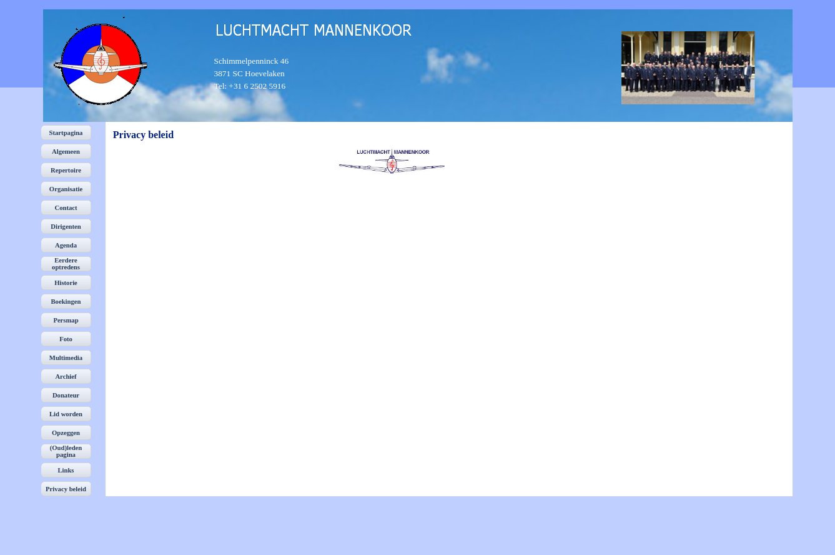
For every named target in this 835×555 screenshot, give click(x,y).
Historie (65, 282)
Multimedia (65, 357)
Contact (65, 207)
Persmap (65, 320)
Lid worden (65, 414)
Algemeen (66, 151)
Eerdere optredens (66, 264)
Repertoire (66, 170)
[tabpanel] (261, 73)
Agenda (66, 245)
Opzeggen (66, 432)
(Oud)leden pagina (66, 451)
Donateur (65, 395)
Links (65, 470)
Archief (65, 376)
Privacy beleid (66, 489)
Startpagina (66, 132)
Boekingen (66, 301)
